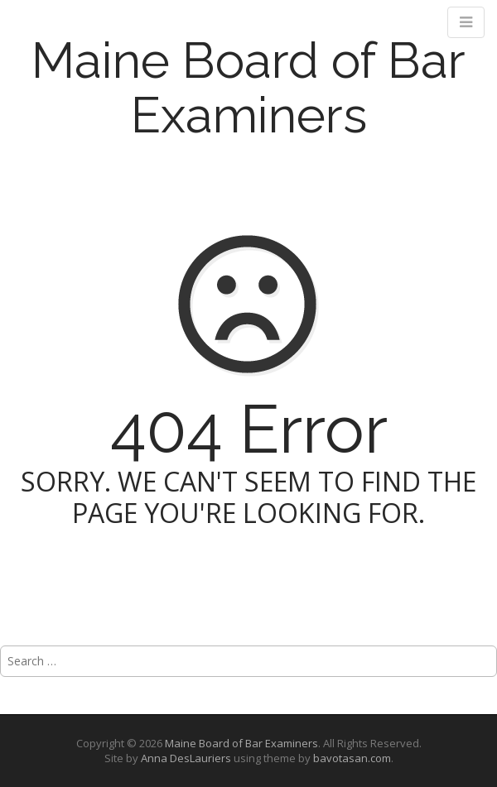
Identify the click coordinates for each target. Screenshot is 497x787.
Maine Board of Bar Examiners (248, 87)
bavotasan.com (352, 758)
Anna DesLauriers (186, 758)
